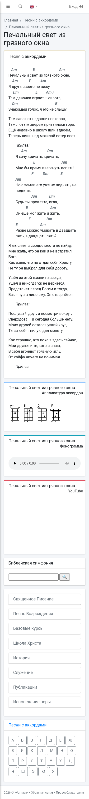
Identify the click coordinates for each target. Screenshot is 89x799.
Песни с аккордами (40, 20)
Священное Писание (33, 599)
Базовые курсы (28, 628)
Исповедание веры (32, 701)
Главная (11, 20)
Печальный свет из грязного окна (39, 27)
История (21, 658)
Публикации (25, 687)
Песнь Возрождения (33, 613)
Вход (76, 6)
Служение (23, 672)
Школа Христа (27, 643)
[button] (8, 6)
